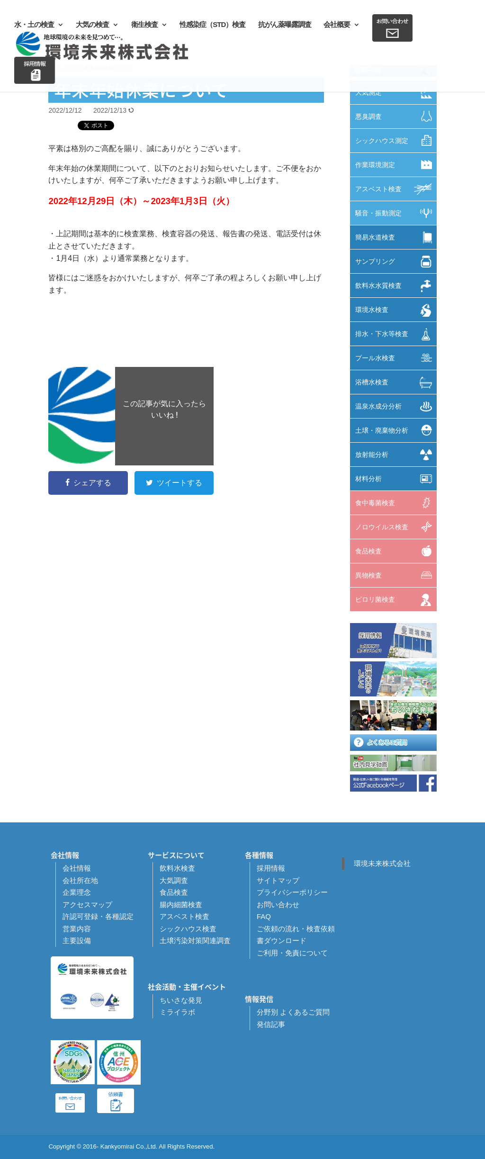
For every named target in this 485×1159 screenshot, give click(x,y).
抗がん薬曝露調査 (284, 24)
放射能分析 (396, 455)
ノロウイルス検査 (396, 526)
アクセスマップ (87, 904)
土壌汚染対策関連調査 (195, 940)
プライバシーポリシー (292, 892)
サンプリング (396, 261)
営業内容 (77, 929)
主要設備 (77, 940)
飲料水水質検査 (396, 286)
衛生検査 (144, 24)
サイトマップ (278, 880)
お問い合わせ (278, 904)
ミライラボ (177, 1012)
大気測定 (396, 92)
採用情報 (271, 868)
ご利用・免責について (292, 953)
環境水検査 (396, 310)
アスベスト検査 (396, 189)
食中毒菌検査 (396, 502)
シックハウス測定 (396, 140)
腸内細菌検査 (181, 904)
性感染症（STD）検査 (212, 24)
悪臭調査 (396, 116)
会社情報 (77, 868)
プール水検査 (396, 357)
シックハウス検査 (188, 929)
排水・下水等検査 (396, 334)
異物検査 (396, 575)
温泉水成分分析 (396, 406)
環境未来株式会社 (382, 863)
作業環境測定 (396, 164)
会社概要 (336, 24)
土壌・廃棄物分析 (396, 430)
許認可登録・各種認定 (98, 916)
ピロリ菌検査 (396, 600)
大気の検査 (92, 24)
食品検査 (396, 550)
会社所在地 (80, 880)
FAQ (264, 916)
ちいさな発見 (181, 1000)
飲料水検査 (177, 868)
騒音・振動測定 (396, 213)
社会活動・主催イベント (187, 986)
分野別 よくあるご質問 (293, 1012)
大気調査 (174, 880)
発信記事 (271, 1024)
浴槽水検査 (396, 382)
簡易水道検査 (396, 237)
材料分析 (396, 479)
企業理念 (77, 892)
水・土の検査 (34, 24)
